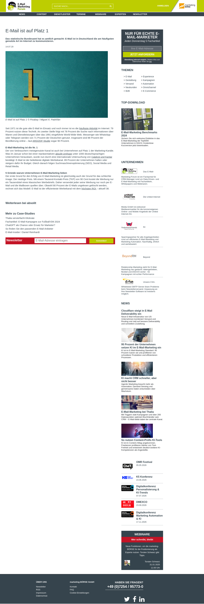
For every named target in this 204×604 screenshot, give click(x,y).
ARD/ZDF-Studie (41, 141)
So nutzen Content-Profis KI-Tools (141, 440)
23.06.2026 (141, 480)
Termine (81, 14)
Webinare (100, 14)
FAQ (72, 589)
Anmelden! (101, 241)
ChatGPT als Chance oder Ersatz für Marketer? (30, 225)
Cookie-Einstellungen (79, 593)
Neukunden (131, 87)
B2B (128, 91)
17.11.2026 (141, 522)
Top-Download (133, 102)
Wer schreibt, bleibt (142, 539)
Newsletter (140, 14)
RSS (38, 589)
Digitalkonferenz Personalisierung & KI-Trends (147, 489)
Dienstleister (62, 14)
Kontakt (73, 586)
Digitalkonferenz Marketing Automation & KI (149, 515)
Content (42, 14)
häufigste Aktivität (88, 128)
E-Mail (129, 76)
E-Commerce (149, 91)
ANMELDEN (163, 6)
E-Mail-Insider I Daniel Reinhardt (23, 232)
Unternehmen (132, 162)
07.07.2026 (141, 496)
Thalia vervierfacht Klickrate (20, 218)
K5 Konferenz (144, 476)
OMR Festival (144, 462)
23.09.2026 (141, 505)
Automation (148, 83)
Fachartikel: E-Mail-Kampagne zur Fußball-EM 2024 (33, 221)
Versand (130, 83)
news (125, 303)
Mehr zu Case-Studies (20, 213)
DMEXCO (141, 502)
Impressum (41, 593)
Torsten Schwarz (152, 561)
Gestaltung (131, 80)
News (22, 14)
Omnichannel (149, 87)
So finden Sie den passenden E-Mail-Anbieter (29, 228)
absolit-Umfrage (63, 153)
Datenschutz (41, 596)
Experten (120, 14)
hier (150, 61)
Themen (127, 70)
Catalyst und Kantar (101, 157)
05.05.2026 (141, 465)
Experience (148, 76)
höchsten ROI (89, 188)
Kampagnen (149, 80)
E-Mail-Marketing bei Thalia (137, 412)
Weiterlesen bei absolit (21, 203)
